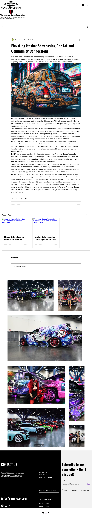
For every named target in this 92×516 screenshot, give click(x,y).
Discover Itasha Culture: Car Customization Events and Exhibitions (14, 238)
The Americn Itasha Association (12, 15)
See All (88, 214)
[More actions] (79, 40)
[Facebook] (2, 506)
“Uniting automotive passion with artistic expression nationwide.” (12, 18)
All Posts (4, 27)
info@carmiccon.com (14, 498)
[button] (88, 27)
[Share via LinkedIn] (21, 198)
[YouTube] (6, 506)
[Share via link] (26, 198)
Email (64, 480)
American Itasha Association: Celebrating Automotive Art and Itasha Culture (46, 238)
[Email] (72, 484)
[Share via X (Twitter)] (17, 198)
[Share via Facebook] (12, 198)
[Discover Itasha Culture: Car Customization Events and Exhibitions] (15, 226)
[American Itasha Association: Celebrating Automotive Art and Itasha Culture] (46, 226)
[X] (10, 506)
